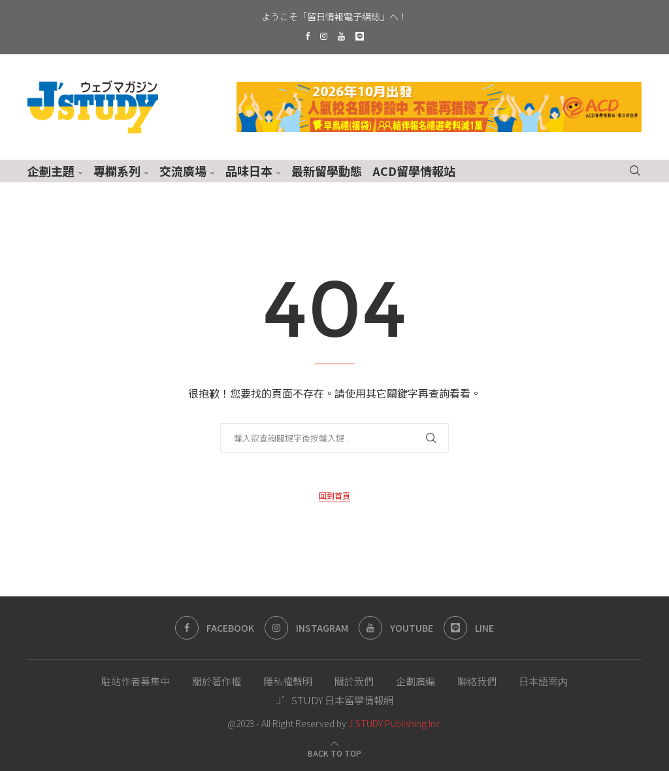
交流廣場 (182, 170)
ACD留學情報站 (413, 170)
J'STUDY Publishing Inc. (395, 723)
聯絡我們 (477, 681)
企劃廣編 (415, 681)
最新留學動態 (326, 170)
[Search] (635, 171)
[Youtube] (341, 35)
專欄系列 (116, 170)
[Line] (359, 35)
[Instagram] (323, 35)
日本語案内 (543, 681)
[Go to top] (334, 752)
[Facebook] (307, 35)
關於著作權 (216, 681)
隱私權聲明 (287, 681)
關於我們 (354, 681)
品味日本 (248, 170)
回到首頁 (334, 495)
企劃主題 (50, 170)
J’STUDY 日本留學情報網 (334, 700)
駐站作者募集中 (135, 681)
